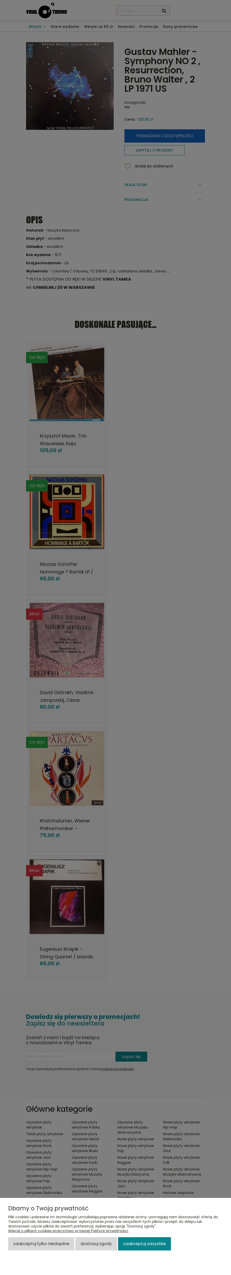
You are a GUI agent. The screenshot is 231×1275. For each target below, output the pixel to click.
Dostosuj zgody (96, 1244)
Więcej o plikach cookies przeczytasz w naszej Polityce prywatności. (68, 1230)
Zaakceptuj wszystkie (144, 1244)
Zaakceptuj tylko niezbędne (41, 1244)
